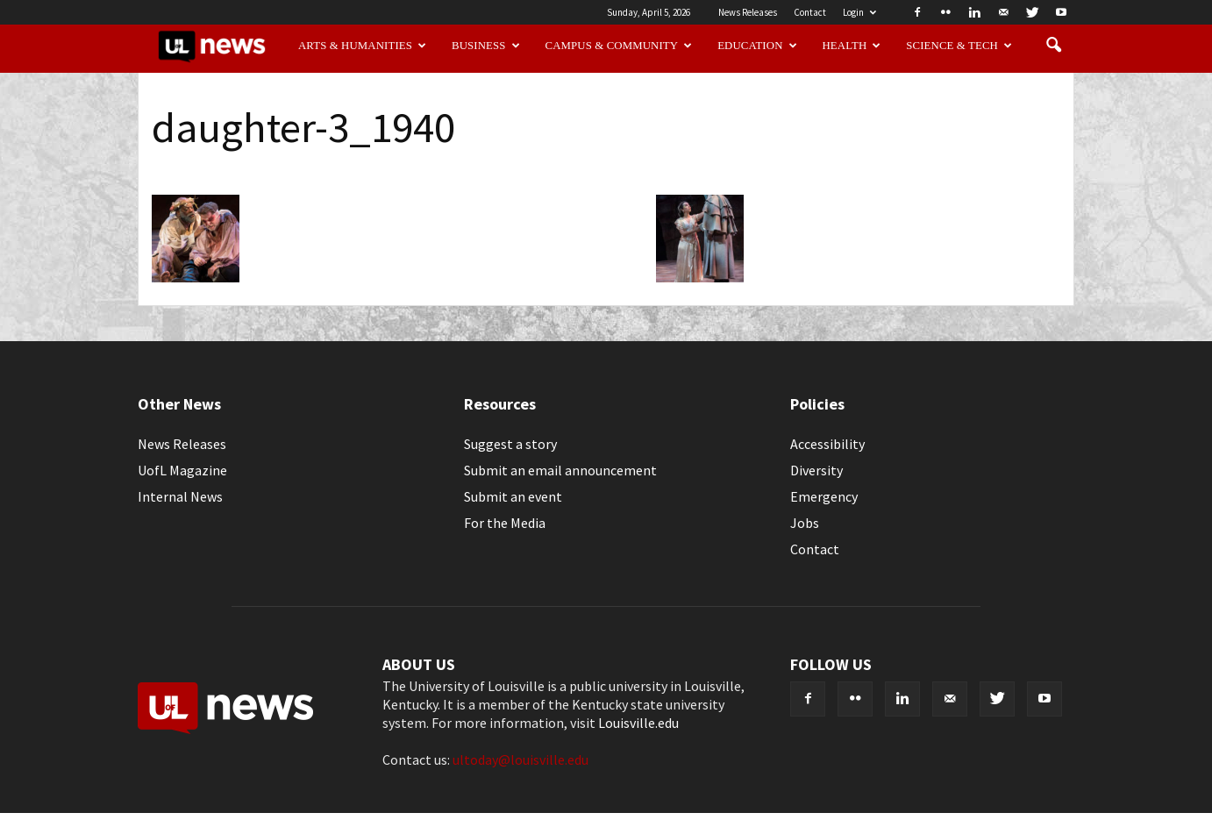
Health (852, 45)
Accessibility (827, 444)
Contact (810, 12)
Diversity (816, 470)
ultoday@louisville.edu (520, 759)
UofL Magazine (182, 470)
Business (486, 45)
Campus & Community (619, 45)
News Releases (747, 12)
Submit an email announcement (560, 470)
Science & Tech (959, 45)
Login (859, 12)
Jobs (804, 522)
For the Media (504, 522)
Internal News (180, 496)
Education (757, 45)
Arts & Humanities (362, 45)
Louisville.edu (638, 722)
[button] (1053, 46)
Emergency (824, 496)
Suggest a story (510, 444)
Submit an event (513, 496)
